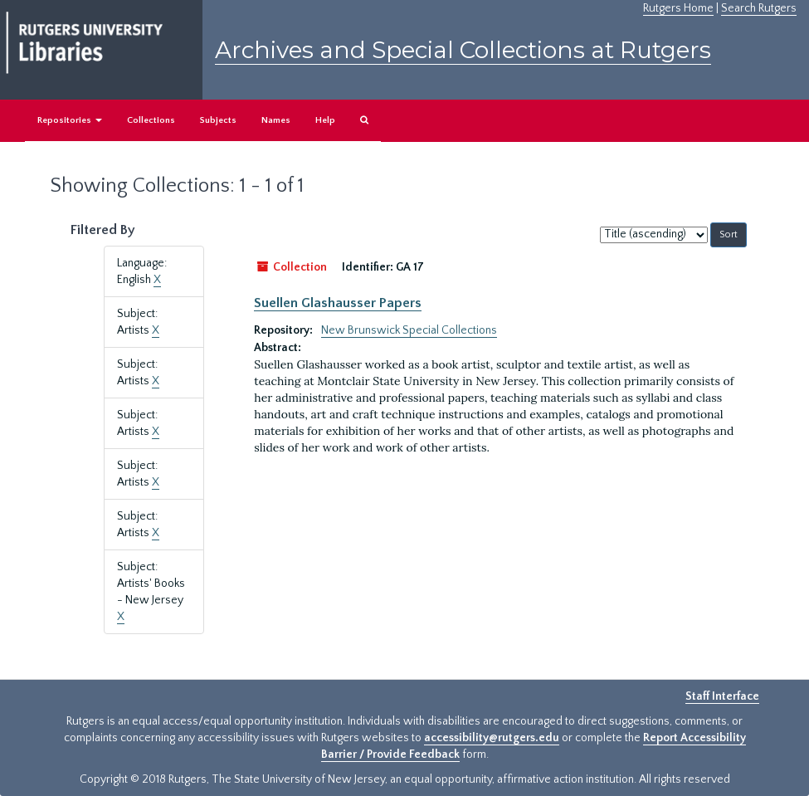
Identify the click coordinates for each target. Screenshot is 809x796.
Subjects (218, 120)
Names (275, 120)
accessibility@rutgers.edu (491, 738)
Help (325, 120)
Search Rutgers (759, 8)
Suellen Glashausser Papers (338, 302)
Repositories (69, 120)
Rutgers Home (678, 8)
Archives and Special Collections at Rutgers (463, 50)
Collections (151, 120)
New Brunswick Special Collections (409, 330)
